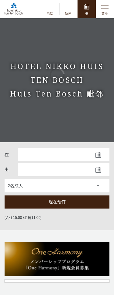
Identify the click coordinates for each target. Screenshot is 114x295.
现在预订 (57, 201)
